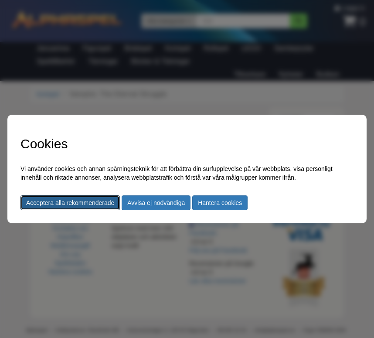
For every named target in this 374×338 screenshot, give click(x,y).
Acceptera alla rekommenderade (70, 202)
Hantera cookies (220, 202)
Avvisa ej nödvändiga (156, 202)
